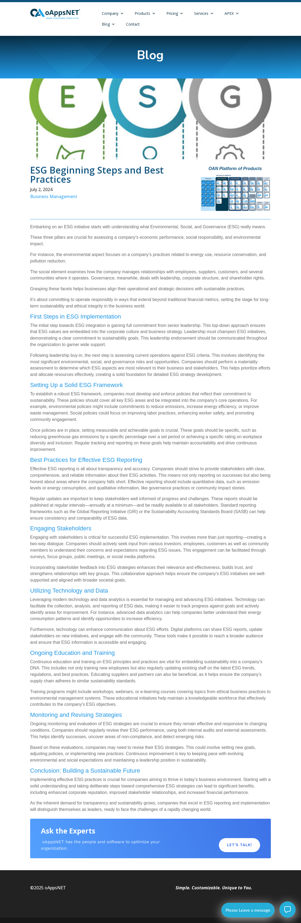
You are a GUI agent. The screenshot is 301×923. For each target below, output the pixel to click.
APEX (232, 13)
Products (145, 13)
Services (204, 13)
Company (113, 13)
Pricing (174, 13)
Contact (133, 24)
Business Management (53, 196)
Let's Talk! (239, 845)
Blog (108, 24)
